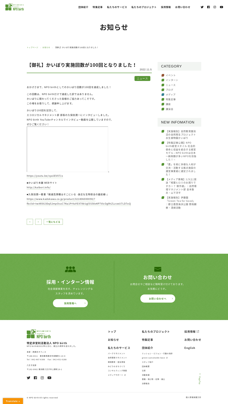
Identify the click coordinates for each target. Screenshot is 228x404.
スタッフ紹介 (148, 362)
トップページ (32, 47)
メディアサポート (115, 375)
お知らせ (46, 47)
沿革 (144, 370)
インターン (172, 80)
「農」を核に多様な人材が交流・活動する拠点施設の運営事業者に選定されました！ (181, 169)
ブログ (169, 89)
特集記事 (98, 7)
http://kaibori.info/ (39, 187)
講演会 (169, 109)
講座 (168, 104)
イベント (171, 75)
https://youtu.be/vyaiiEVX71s (45, 175)
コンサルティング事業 (117, 370)
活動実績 (146, 375)
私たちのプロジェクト (144, 7)
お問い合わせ (182, 7)
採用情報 (190, 331)
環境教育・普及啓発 (116, 362)
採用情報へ (70, 303)
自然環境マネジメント (117, 357)
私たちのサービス (117, 7)
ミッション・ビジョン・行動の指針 (157, 353)
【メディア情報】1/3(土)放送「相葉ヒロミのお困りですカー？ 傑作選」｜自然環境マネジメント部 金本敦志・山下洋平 (181, 185)
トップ (112, 331)
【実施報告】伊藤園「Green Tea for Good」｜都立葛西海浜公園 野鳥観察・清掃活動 (181, 202)
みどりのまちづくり (116, 366)
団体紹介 (83, 7)
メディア (171, 94)
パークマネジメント (116, 353)
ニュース (171, 85)
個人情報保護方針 (193, 397)
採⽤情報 (166, 7)
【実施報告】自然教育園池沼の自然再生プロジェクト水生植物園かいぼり (181, 134)
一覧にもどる (53, 221)
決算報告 (146, 383)
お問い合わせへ (157, 298)
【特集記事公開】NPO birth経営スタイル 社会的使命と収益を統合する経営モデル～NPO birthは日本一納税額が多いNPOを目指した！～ (181, 151)
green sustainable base (153, 357)
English (189, 348)
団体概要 (146, 366)
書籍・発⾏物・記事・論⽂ (153, 379)
